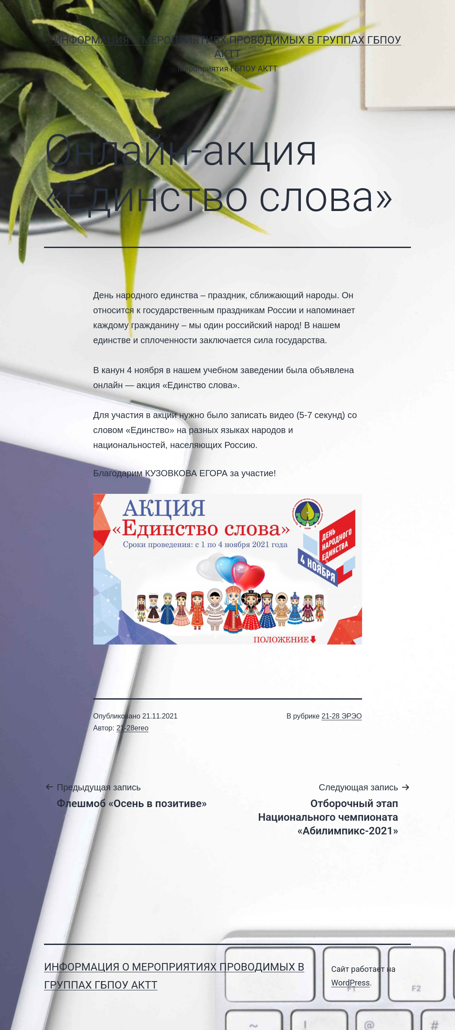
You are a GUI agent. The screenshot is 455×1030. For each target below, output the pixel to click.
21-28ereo (132, 728)
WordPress (350, 982)
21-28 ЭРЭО (342, 716)
